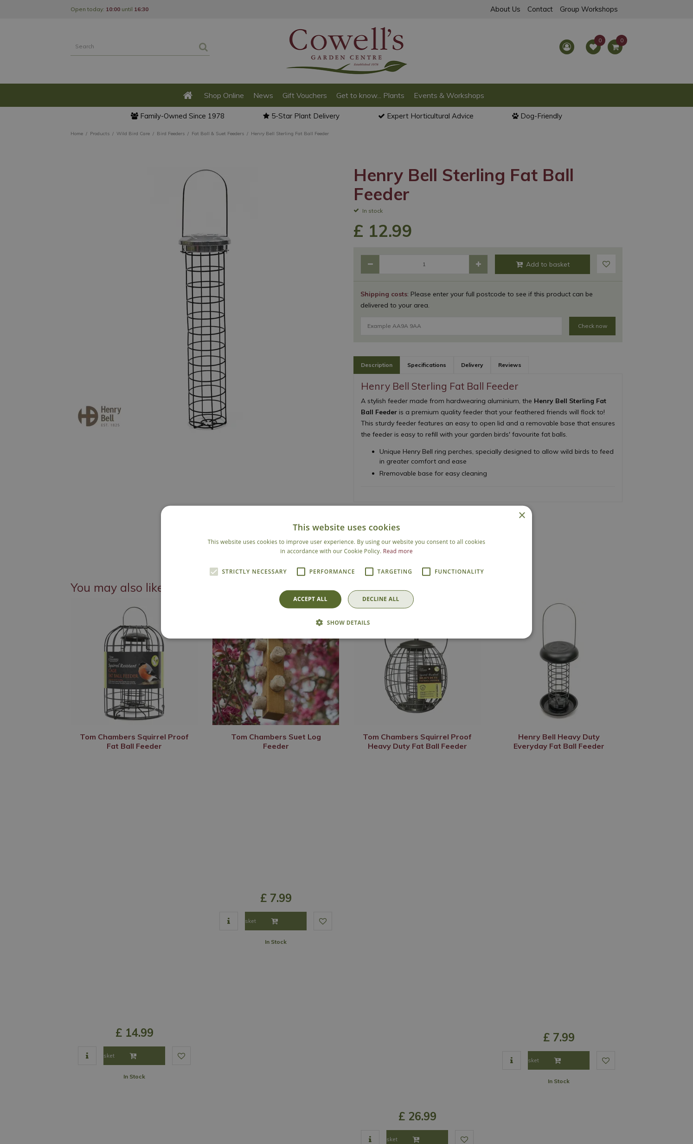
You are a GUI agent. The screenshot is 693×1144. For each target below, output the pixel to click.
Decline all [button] (380, 599)
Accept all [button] (310, 599)
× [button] (521, 515)
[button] (346, 622)
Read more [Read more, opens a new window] (398, 551)
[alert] (346, 572)
